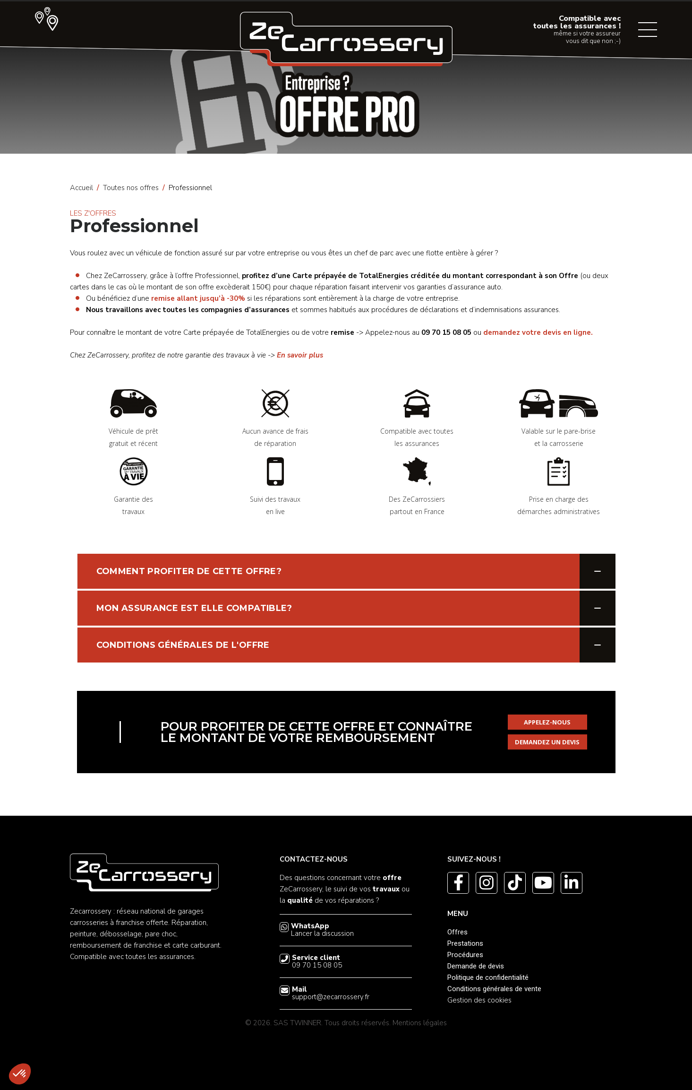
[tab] (346, 571)
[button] (20, 1074)
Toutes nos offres (131, 187)
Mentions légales (420, 1023)
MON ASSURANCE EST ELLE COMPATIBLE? (194, 608)
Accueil (81, 187)
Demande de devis (475, 966)
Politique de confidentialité (488, 977)
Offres (457, 932)
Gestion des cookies (479, 1000)
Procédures (465, 954)
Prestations (465, 943)
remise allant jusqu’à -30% (198, 298)
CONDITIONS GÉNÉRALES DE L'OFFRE (183, 645)
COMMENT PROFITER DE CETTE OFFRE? (189, 571)
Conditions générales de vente (494, 989)
